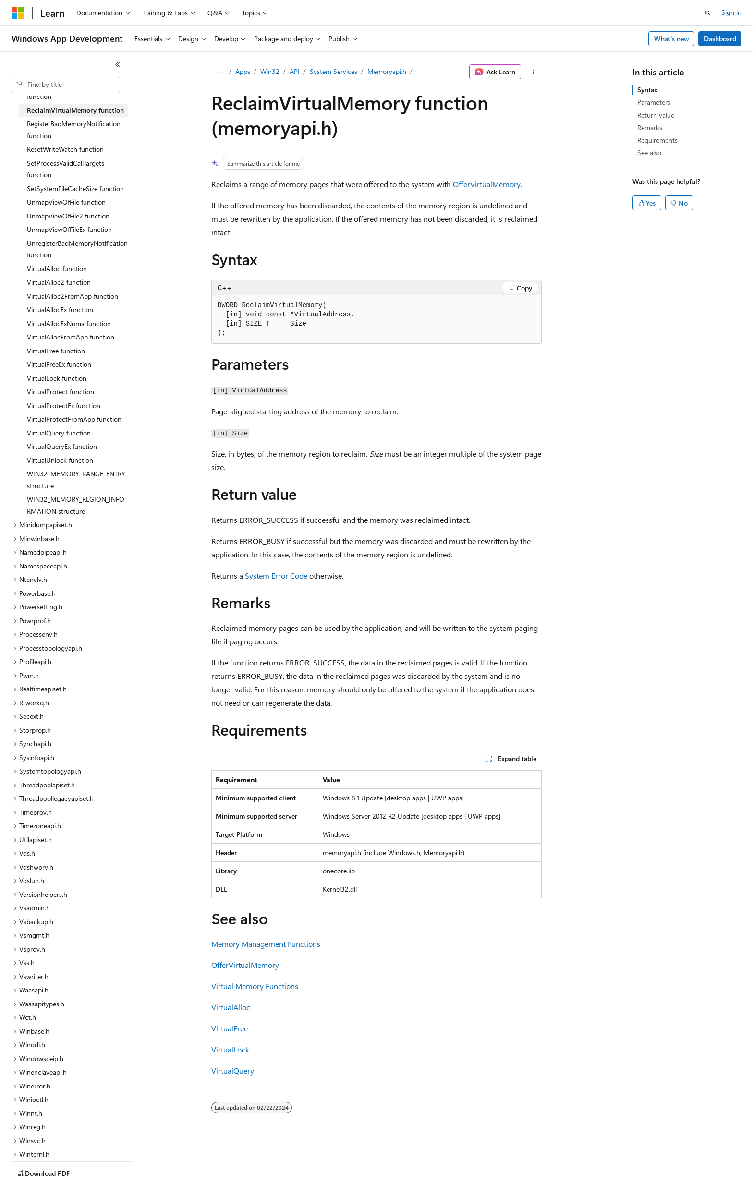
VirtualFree (229, 1028)
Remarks (649, 127)
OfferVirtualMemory (487, 184)
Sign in (731, 12)
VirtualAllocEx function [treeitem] (60, 309)
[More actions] (533, 72)
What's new (671, 38)
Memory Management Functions (265, 944)
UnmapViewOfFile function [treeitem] (66, 201)
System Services (333, 71)
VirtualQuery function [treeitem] (59, 432)
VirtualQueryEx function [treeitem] (62, 446)
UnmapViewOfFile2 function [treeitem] (68, 215)
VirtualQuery (232, 1070)
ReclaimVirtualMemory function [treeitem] (75, 110)
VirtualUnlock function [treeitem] (60, 460)
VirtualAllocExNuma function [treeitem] (69, 323)
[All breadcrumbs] (219, 72)
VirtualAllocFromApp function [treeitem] (70, 336)
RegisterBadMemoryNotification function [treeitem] (74, 129)
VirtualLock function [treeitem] (56, 378)
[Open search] (707, 13)
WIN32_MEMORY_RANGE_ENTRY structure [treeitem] (76, 479)
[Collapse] (118, 64)
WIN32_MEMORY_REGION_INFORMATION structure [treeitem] (75, 505)
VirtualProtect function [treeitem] (60, 391)
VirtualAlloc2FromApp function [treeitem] (72, 296)
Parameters (653, 102)
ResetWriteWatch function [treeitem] (65, 149)
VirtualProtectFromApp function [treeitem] (74, 418)
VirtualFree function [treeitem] (56, 350)
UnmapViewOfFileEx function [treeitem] (69, 229)
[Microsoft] (18, 13)
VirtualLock (230, 1049)
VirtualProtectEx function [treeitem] (63, 405)
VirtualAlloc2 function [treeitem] (59, 282)
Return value (655, 115)
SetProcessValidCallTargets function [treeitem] (65, 169)
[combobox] (66, 84)
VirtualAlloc (230, 1007)
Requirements (657, 140)
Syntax (647, 89)
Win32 (269, 71)
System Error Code (276, 575)
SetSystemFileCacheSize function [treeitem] (75, 188)
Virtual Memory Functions (254, 986)
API (295, 71)
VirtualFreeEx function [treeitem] (59, 364)
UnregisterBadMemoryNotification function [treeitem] (77, 249)
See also (649, 152)
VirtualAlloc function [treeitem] (57, 268)
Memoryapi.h (386, 71)
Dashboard (720, 38)
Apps (242, 71)
